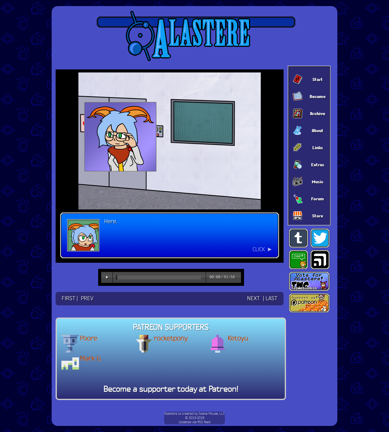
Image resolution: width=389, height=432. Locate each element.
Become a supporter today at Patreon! (170, 389)
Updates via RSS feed (194, 422)
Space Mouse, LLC (212, 414)
